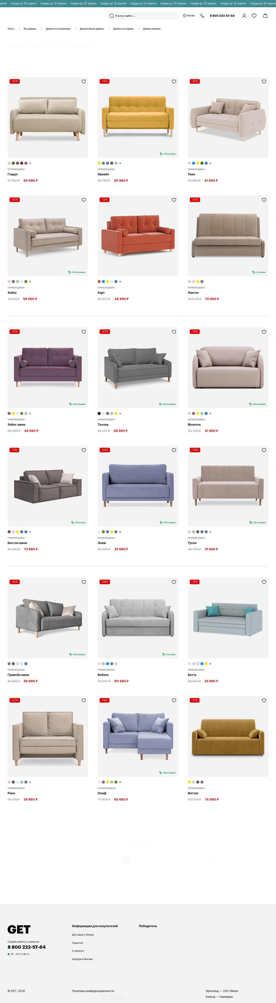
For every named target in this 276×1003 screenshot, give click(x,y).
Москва (189, 16)
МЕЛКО (137, 993)
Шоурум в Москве (82, 959)
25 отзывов (259, 523)
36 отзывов (169, 773)
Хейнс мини (16, 424)
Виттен (193, 793)
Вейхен (103, 674)
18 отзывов (169, 523)
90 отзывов (169, 404)
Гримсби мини (18, 674)
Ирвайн (103, 174)
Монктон (194, 424)
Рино (11, 793)
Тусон (192, 543)
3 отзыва (170, 654)
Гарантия (77, 943)
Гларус (13, 174)
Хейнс (12, 292)
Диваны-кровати (151, 29)
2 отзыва (261, 272)
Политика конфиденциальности (93, 991)
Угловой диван (107, 788)
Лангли (193, 292)
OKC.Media (230, 991)
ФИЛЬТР (163, 993)
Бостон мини (17, 543)
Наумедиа (226, 996)
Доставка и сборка (83, 934)
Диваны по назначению (58, 29)
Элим (102, 543)
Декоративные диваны (92, 29)
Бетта (192, 674)
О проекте (78, 951)
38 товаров (38, 64)
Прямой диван (16, 169)
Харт (101, 292)
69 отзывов (79, 404)
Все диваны (30, 29)
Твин (191, 174)
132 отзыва (169, 154)
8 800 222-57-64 (222, 15)
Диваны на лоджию (123, 29)
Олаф (102, 793)
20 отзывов (259, 404)
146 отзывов (78, 272)
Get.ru (11, 29)
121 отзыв (80, 523)
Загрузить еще (138, 840)
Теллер (103, 424)
